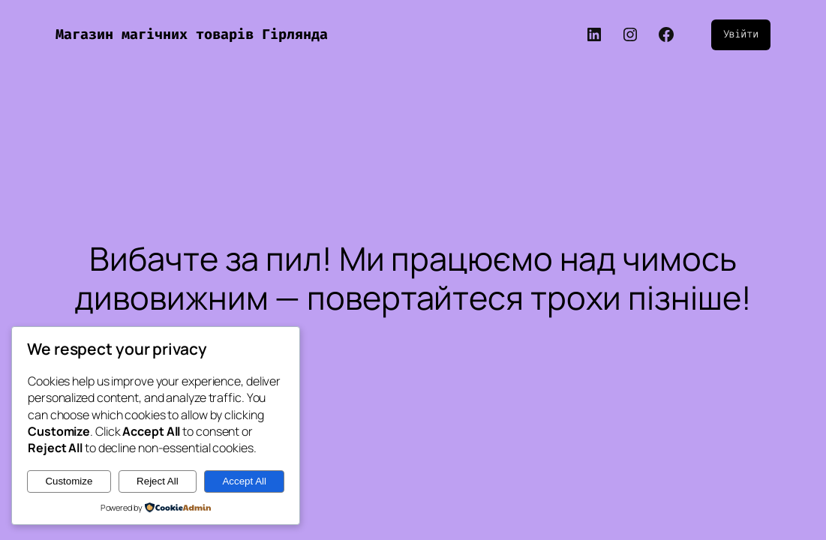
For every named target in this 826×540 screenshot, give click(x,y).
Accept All (244, 481)
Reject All (158, 481)
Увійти (740, 34)
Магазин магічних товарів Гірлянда (192, 35)
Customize (68, 481)
